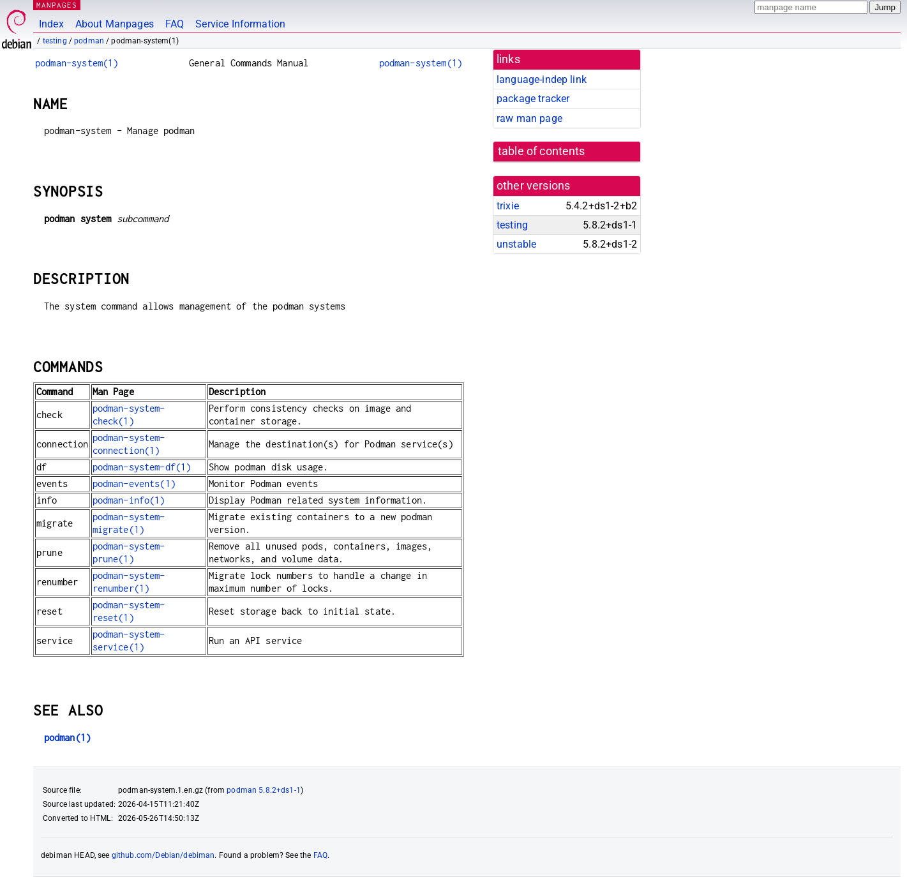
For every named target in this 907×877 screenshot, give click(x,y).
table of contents (541, 151)
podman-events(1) (134, 483)
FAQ (174, 24)
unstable (516, 244)
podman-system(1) (76, 62)
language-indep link (542, 79)
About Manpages (114, 24)
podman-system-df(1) (142, 466)
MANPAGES (56, 5)
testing (55, 40)
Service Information (240, 24)
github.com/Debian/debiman (163, 855)
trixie (508, 206)
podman (89, 40)
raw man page (529, 118)
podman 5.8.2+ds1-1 (264, 790)
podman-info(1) (129, 500)
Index (51, 24)
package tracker (533, 99)
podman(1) (67, 737)
